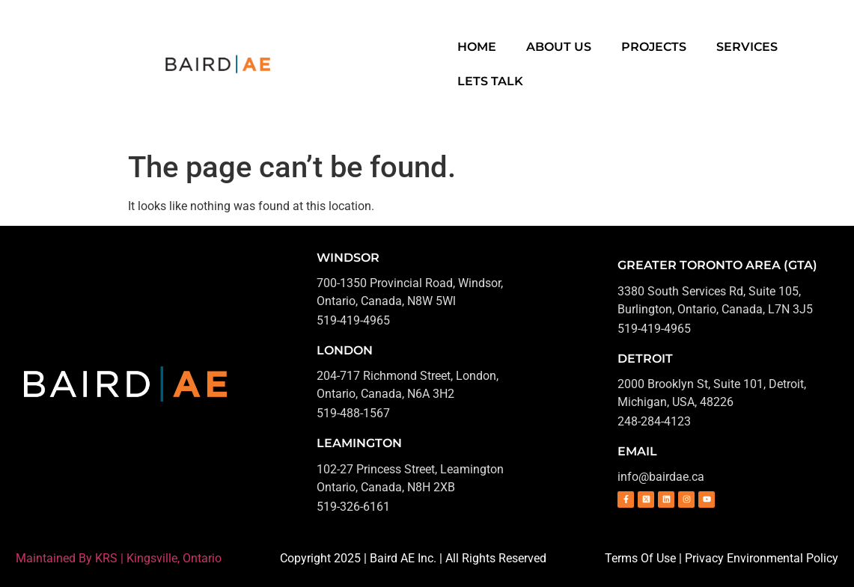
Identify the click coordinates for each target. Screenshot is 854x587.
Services (747, 47)
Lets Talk (490, 81)
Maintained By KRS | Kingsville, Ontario (119, 558)
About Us (558, 47)
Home (476, 47)
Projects (653, 47)
